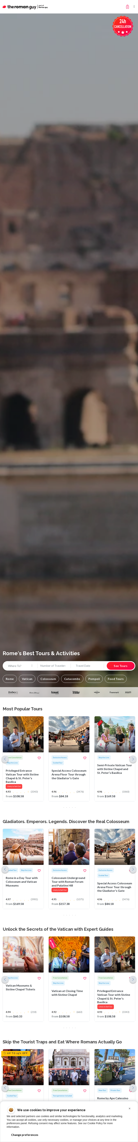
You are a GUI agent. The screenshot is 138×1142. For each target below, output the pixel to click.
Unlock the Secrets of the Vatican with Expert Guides (58, 929)
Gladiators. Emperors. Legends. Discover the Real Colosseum (66, 821)
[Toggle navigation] (134, 6)
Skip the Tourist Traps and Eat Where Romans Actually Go (62, 1041)
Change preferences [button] (24, 1134)
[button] (10, 679)
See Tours (121, 665)
